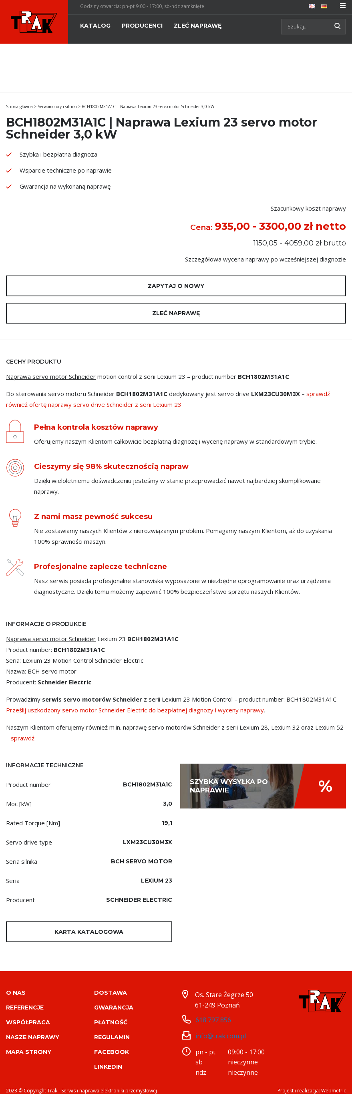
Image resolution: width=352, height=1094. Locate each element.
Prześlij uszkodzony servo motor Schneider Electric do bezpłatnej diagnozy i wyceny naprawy (135, 710)
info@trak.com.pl (220, 1027)
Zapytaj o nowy (176, 286)
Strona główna (19, 106)
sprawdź (22, 738)
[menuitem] (312, 5)
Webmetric (333, 1081)
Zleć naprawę (176, 313)
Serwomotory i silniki (57, 106)
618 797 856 (213, 1011)
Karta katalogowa (88, 931)
